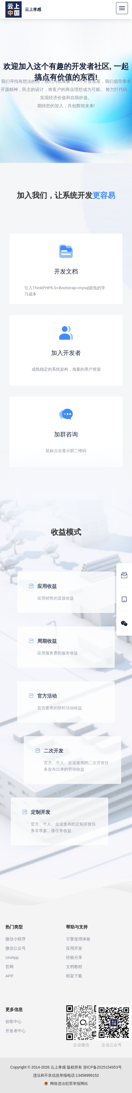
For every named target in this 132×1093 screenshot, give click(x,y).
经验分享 (74, 957)
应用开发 (74, 948)
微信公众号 (15, 948)
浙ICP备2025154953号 (102, 1067)
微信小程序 (15, 939)
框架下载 (74, 976)
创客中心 (13, 1021)
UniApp (12, 957)
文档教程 (74, 966)
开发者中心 (15, 1030)
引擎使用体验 (78, 939)
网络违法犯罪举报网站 (66, 1083)
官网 (9, 966)
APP (9, 976)
